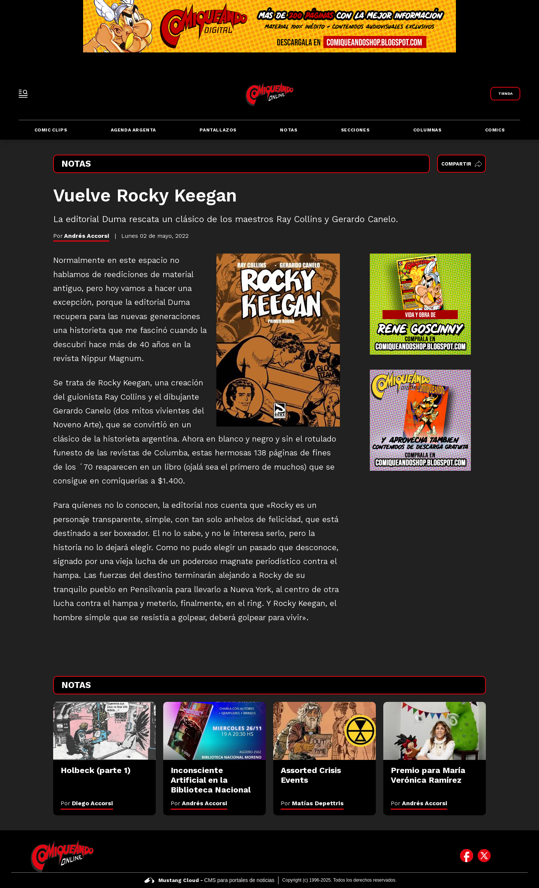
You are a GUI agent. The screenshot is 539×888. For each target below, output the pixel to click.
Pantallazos (218, 130)
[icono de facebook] (466, 855)
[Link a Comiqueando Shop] (505, 93)
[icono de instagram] (501, 855)
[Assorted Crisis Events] (324, 731)
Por (87, 803)
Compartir (461, 164)
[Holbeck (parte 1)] (104, 731)
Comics (495, 130)
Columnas (427, 130)
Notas (288, 130)
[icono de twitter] (484, 855)
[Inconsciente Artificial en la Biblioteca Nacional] (214, 731)
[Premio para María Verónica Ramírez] (434, 731)
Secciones (355, 130)
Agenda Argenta (133, 130)
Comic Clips (50, 130)
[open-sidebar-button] (23, 93)
